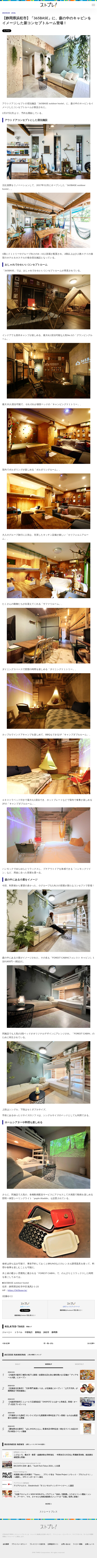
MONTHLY (79, 1364)
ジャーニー (7, 1332)
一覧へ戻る (48, 1343)
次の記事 (91, 1343)
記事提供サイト (53, 1544)
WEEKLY (48, 1364)
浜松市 (46, 1332)
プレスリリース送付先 (37, 1544)
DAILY (17, 1364)
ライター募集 (77, 1544)
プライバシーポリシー (19, 1544)
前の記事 (6, 1343)
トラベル (18, 1332)
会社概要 (6, 1544)
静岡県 (54, 1332)
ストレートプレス (48, 1511)
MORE (48, 1504)
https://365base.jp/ (17, 1290)
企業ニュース (89, 1544)
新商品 (38, 1332)
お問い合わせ (65, 1544)
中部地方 (29, 1332)
